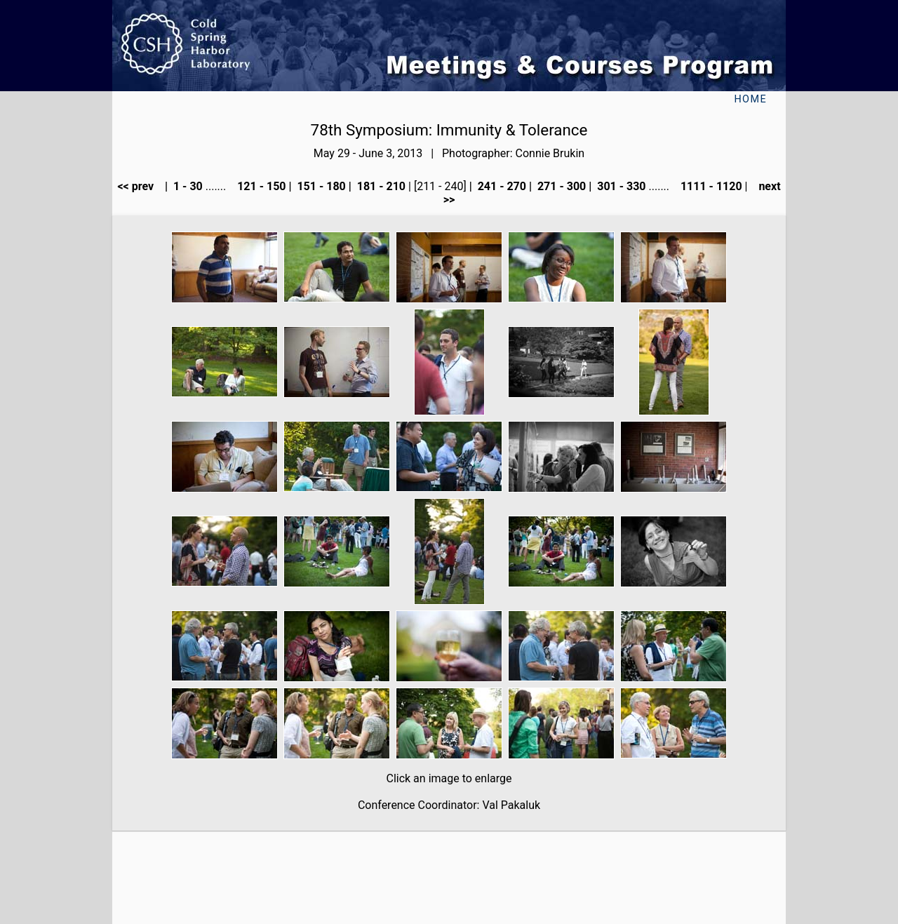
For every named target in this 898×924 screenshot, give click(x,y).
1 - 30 (186, 186)
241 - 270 (500, 186)
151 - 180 (319, 186)
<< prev (139, 186)
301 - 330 (619, 186)
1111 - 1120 (710, 186)
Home (750, 99)
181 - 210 (380, 186)
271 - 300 (560, 186)
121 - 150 (260, 186)
